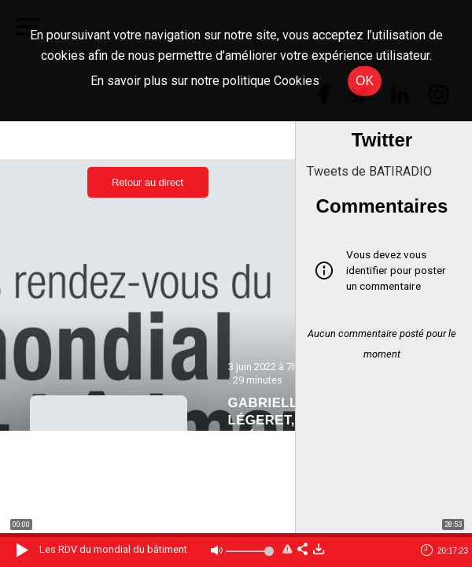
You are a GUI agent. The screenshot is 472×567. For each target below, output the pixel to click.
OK (365, 80)
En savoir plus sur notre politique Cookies (204, 80)
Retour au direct (147, 182)
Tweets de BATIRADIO (369, 171)
